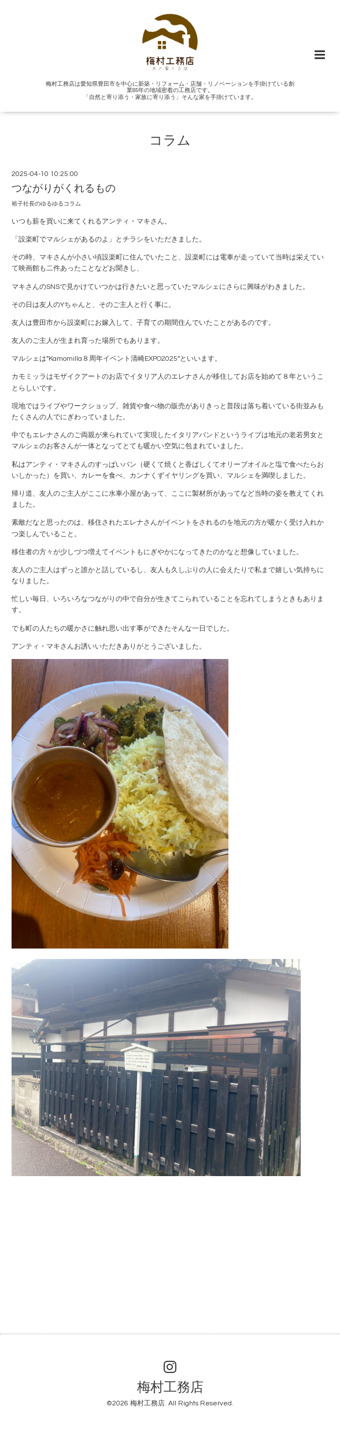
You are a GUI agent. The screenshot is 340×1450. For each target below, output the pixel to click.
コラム (170, 141)
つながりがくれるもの (64, 188)
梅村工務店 (170, 1387)
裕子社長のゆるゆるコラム (46, 204)
